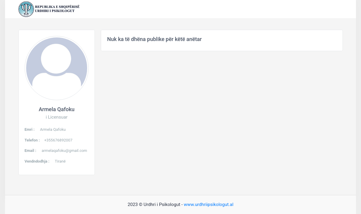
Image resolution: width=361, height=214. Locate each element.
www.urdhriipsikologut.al (208, 204)
